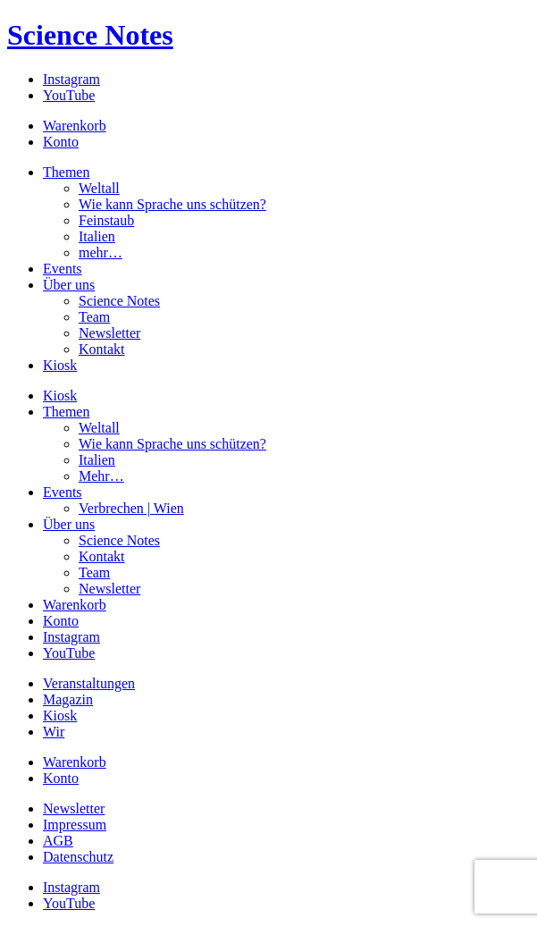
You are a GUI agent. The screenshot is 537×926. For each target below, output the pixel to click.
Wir (53, 731)
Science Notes (90, 35)
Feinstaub (106, 220)
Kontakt (102, 349)
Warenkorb (74, 125)
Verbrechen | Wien (131, 508)
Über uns (69, 284)
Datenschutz (78, 856)
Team (94, 316)
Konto (61, 141)
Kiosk (60, 365)
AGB (58, 840)
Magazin (68, 699)
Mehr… (101, 476)
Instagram (71, 79)
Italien (97, 236)
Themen (66, 172)
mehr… (100, 252)
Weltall (99, 188)
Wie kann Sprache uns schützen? (172, 204)
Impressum (74, 824)
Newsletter (109, 333)
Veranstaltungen (89, 683)
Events (62, 268)
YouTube (69, 95)
